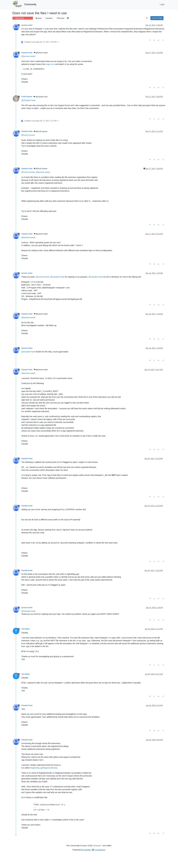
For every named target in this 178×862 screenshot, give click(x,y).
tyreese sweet (26, 25)
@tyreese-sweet (28, 56)
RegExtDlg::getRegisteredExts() (43, 768)
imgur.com (50, 64)
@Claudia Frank (40, 97)
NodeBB (86, 850)
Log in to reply (157, 18)
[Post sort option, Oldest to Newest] (147, 18)
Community (30, 4)
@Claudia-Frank (28, 100)
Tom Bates (25, 629)
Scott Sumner (26, 97)
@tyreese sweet (41, 53)
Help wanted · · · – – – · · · (22, 18)
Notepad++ (97, 845)
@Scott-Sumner (28, 135)
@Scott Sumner (40, 131)
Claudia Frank (27, 53)
